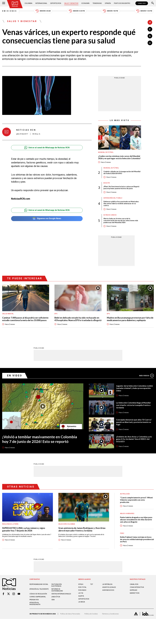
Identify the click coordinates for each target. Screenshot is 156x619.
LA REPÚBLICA (107, 584)
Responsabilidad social (38, 584)
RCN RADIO (82, 590)
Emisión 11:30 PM (144, 10)
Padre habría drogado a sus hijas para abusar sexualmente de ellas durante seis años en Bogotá (136, 519)
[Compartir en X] (150, 36)
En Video (14, 375)
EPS (55, 314)
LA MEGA (81, 602)
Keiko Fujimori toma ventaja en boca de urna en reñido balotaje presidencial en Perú (137, 539)
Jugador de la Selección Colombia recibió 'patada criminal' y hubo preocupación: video (134, 388)
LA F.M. (80, 593)
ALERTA (81, 596)
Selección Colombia (66, 524)
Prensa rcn (34, 600)
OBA (53, 600)
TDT (91, 584)
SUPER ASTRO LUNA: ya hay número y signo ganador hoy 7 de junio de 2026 (23, 529)
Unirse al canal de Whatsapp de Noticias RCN (46, 147)
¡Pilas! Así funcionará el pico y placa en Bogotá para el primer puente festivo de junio (121, 188)
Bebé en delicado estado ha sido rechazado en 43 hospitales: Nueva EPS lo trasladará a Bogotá (77, 319)
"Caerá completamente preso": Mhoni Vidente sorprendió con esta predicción (136, 500)
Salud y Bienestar (71, 3)
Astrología (125, 494)
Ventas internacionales (61, 594)
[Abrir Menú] (3, 3)
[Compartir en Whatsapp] (150, 43)
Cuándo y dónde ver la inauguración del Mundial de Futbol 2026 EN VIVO (121, 173)
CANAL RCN (142, 3)
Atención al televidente (39, 589)
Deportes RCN (55, 3)
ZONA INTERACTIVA (137, 587)
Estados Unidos (110, 215)
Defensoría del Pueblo (112, 198)
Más (146, 376)
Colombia (28, 3)
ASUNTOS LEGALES (109, 587)
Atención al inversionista (34, 603)
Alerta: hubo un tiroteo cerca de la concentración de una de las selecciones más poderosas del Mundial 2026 (120, 221)
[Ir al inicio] (15, 4)
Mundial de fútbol (106, 152)
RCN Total (82, 587)
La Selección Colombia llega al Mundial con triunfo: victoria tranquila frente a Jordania (133, 405)
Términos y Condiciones (110, 614)
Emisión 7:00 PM (110, 10)
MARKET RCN (134, 593)
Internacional (41, 3)
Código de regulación (38, 594)
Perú (122, 533)
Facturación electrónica (56, 585)
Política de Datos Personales (70, 614)
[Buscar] (152, 3)
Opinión (108, 3)
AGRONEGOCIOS (108, 590)
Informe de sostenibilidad (57, 590)
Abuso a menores (127, 514)
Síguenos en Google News (47, 218)
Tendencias (97, 3)
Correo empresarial (37, 597)
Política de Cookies (91, 614)
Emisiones (9, 11)
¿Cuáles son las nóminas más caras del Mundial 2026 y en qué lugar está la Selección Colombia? (119, 157)
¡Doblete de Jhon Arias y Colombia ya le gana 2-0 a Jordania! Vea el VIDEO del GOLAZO (134, 439)
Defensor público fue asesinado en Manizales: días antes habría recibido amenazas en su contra (121, 204)
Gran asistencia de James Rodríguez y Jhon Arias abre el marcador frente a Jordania (81, 529)
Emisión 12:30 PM (77, 10)
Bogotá (106, 183)
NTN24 (80, 584)
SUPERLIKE (133, 590)
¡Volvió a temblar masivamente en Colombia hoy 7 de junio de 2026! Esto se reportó (39, 439)
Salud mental (8, 314)
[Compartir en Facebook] (150, 29)
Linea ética (55, 597)
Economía (86, 3)
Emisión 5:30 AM (43, 10)
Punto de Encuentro (122, 3)
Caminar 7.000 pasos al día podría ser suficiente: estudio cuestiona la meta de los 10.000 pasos (25, 319)
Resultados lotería (10, 524)
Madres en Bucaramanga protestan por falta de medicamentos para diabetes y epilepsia (130, 319)
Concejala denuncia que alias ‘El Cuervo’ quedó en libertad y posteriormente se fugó (134, 422)
